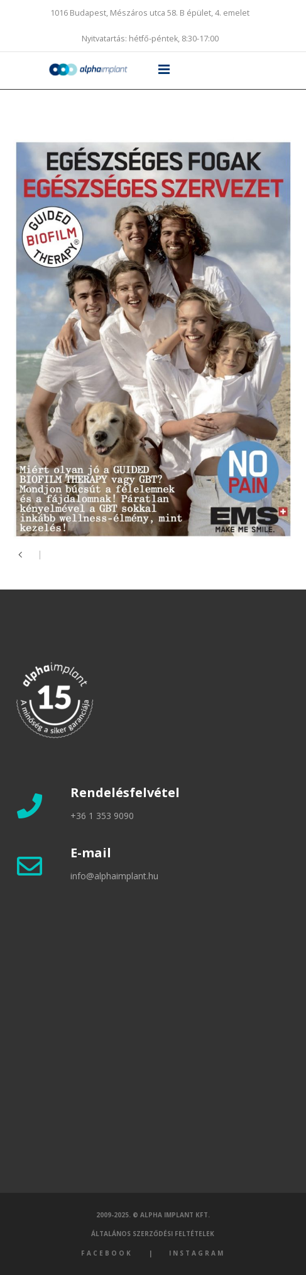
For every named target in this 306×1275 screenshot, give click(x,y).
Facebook (107, 1253)
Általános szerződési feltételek (152, 1233)
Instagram (197, 1253)
